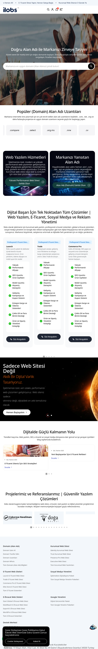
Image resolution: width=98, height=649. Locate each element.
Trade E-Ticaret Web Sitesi (13, 579)
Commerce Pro (75, 248)
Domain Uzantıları (10, 558)
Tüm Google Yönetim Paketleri (62, 605)
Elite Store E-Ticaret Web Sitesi (14, 587)
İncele (8, 467)
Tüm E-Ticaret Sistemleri (12, 590)
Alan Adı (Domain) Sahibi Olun (73, 187)
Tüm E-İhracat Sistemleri (12, 616)
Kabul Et (36, 641)
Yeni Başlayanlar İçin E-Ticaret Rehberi (68, 454)
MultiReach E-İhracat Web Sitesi (15, 605)
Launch (9, 248)
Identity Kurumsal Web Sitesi (62, 550)
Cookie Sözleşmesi (15, 641)
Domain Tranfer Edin (11, 554)
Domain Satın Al (9, 550)
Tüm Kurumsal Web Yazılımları (62, 565)
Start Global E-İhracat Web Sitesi (15, 601)
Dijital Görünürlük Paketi (60, 601)
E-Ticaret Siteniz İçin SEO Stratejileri (21, 463)
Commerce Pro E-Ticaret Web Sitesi (16, 583)
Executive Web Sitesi (58, 561)
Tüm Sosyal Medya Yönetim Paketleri (65, 579)
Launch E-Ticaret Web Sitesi (13, 576)
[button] (47, 415)
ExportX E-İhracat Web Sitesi (14, 608)
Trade (39, 248)
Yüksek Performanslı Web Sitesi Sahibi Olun (26, 184)
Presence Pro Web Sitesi (60, 558)
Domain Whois (8, 561)
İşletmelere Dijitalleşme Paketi (62, 576)
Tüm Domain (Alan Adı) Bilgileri (15, 565)
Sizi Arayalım (18, 341)
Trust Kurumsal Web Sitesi (61, 554)
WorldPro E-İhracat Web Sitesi (14, 612)
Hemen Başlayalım (16, 412)
